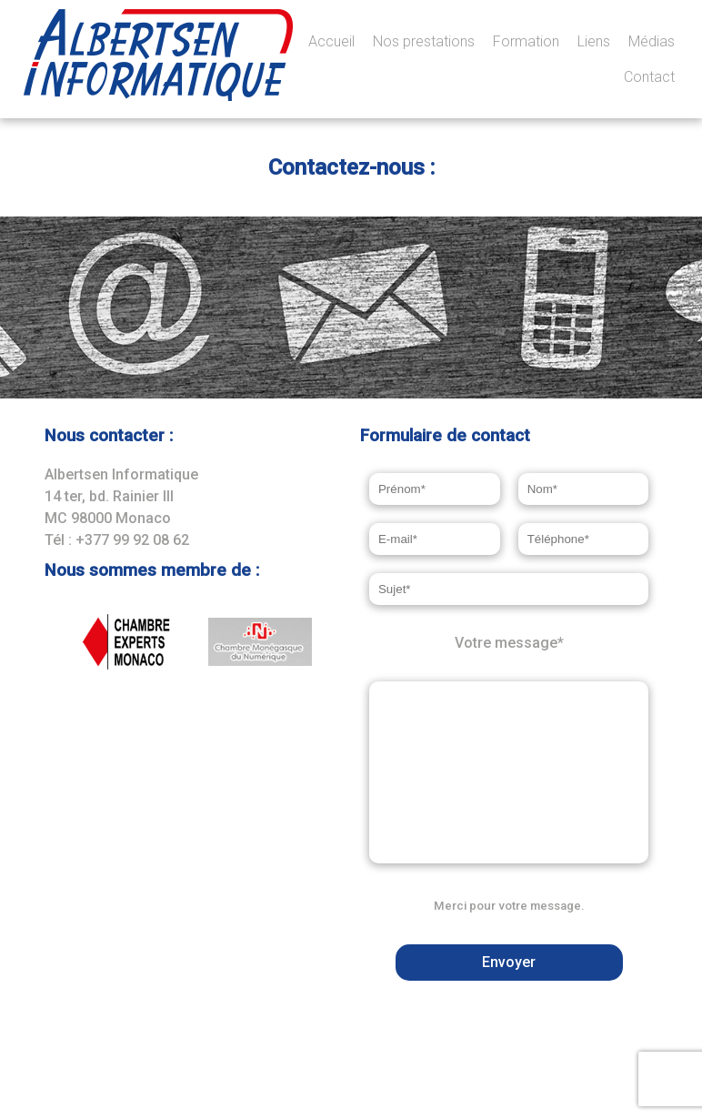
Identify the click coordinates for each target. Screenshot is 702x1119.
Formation (526, 41)
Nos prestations (424, 41)
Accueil (331, 41)
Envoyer (509, 962)
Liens (593, 41)
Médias (651, 41)
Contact (649, 77)
